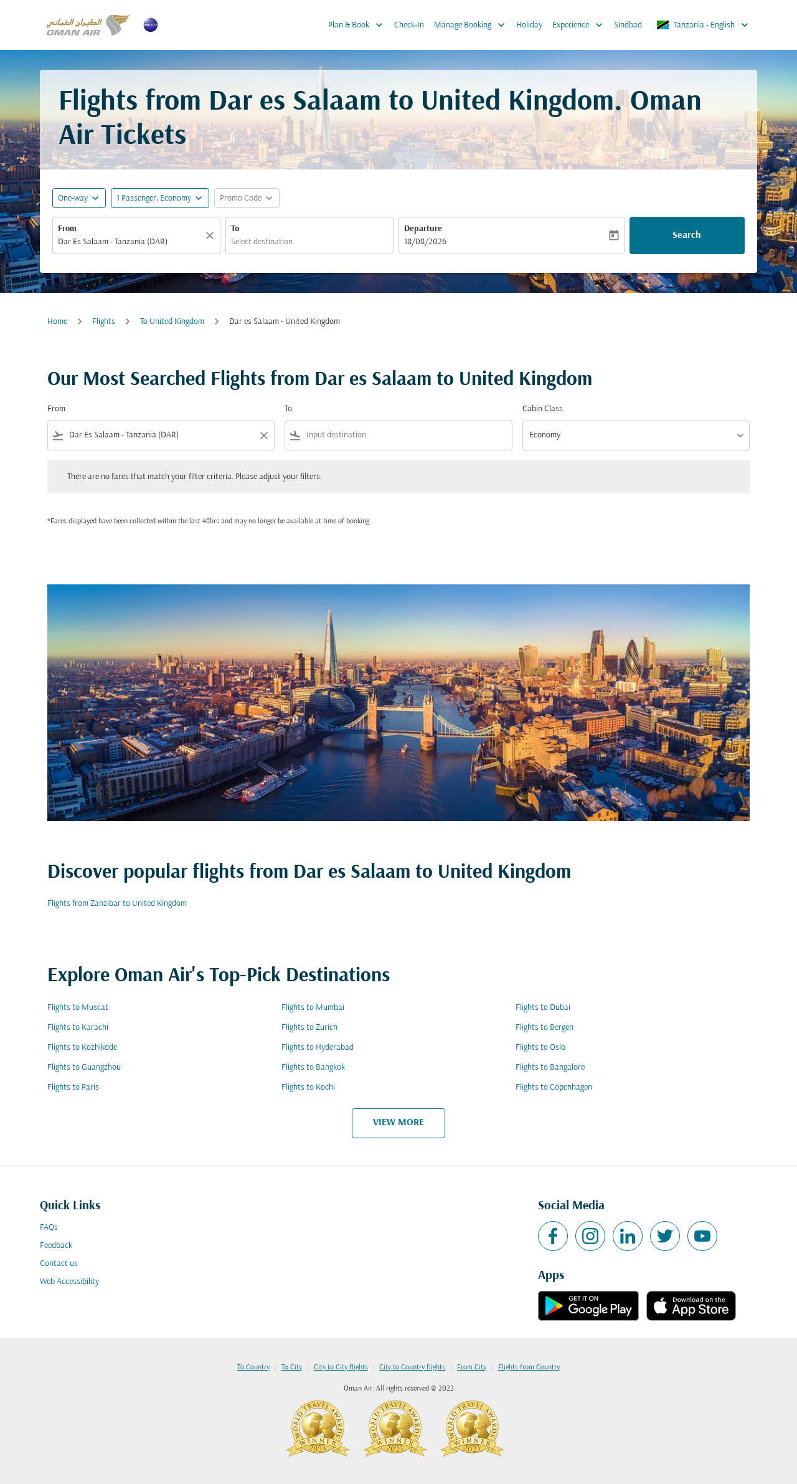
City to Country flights (412, 1367)
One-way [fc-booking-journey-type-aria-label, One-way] (73, 198)
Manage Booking (472, 24)
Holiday (529, 25)
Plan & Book (358, 24)
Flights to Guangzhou (84, 1067)
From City (471, 1367)
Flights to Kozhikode (82, 1047)
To (235, 229)
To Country (253, 1367)
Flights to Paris (73, 1087)
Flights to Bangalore (550, 1067)
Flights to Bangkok (313, 1067)
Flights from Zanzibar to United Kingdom (117, 903)
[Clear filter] (263, 435)
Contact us (59, 1263)
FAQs (49, 1227)
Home (57, 321)
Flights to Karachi (77, 1027)
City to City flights (341, 1367)
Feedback (56, 1245)
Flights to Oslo (540, 1047)
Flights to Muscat (77, 1007)
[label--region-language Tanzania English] (703, 24)
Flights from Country (529, 1367)
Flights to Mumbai (312, 1007)
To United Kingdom (172, 321)
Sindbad (628, 25)
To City (291, 1367)
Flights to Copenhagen (554, 1087)
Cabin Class (542, 409)
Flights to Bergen (544, 1027)
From (67, 229)
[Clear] (212, 235)
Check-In (409, 25)
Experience (580, 24)
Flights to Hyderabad (317, 1047)
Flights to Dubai (543, 1007)
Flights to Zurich (309, 1027)
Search (686, 235)
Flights (103, 321)
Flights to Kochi (308, 1087)
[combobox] (130, 242)
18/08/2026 (425, 242)
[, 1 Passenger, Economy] (153, 198)
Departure (423, 229)
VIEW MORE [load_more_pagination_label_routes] (398, 1123)
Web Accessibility (69, 1282)
